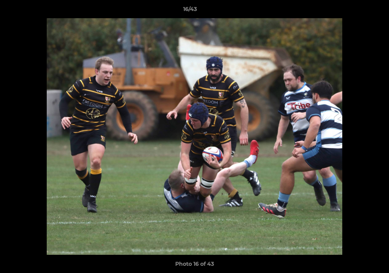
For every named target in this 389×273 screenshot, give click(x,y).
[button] (357, 11)
